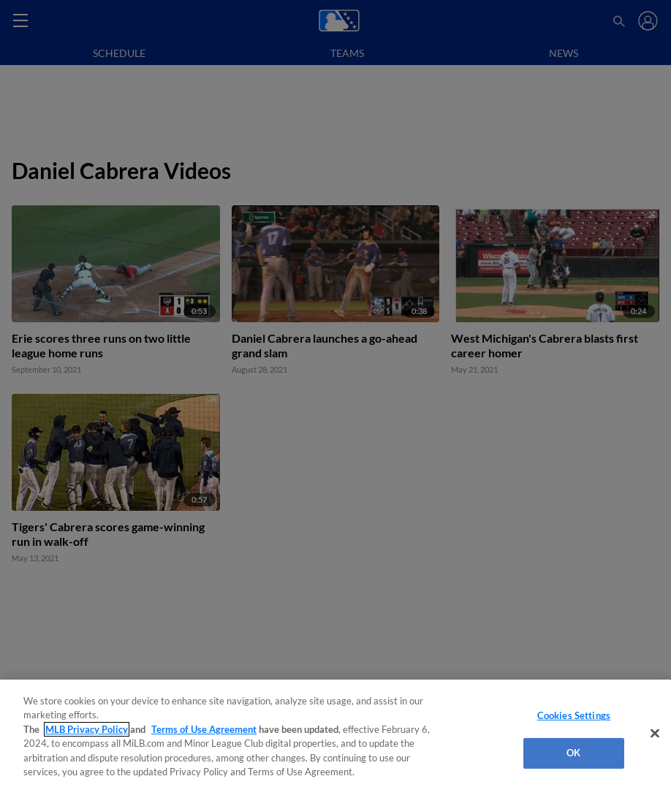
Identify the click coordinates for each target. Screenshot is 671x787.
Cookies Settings (573, 715)
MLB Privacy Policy (86, 729)
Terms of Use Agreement (204, 729)
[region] (335, 733)
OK (573, 753)
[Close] (655, 734)
